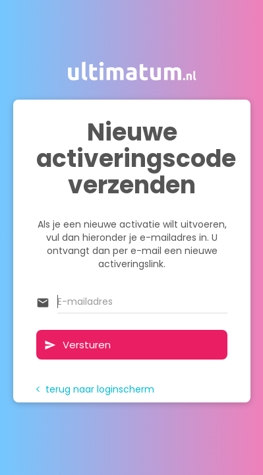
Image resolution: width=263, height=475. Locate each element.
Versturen (77, 345)
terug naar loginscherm (95, 389)
